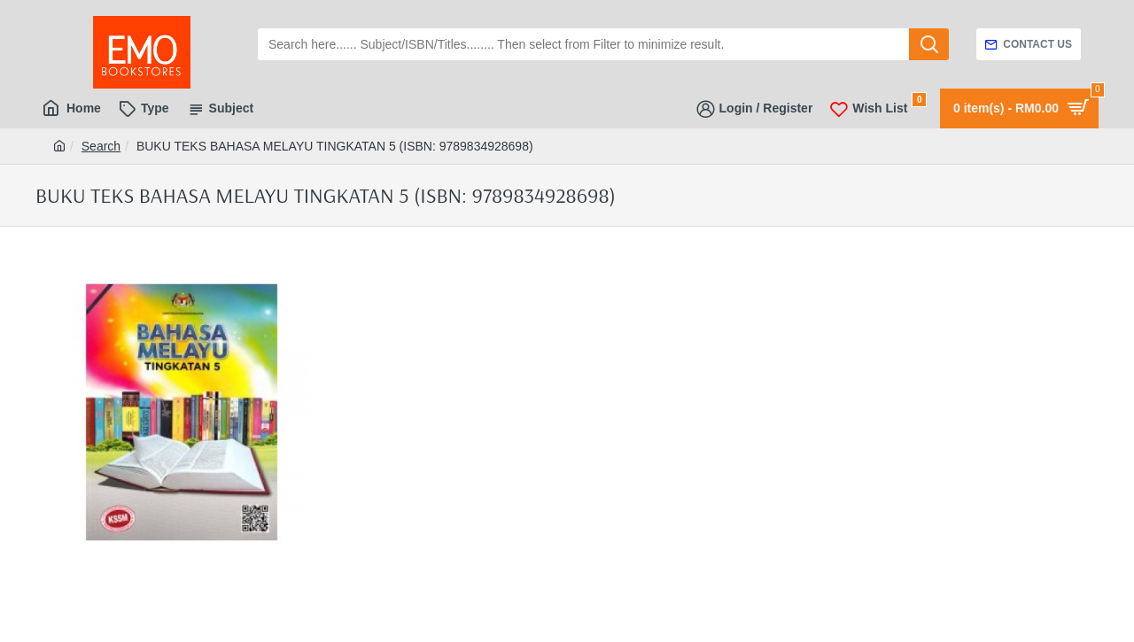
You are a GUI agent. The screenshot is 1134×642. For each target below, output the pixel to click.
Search (101, 146)
